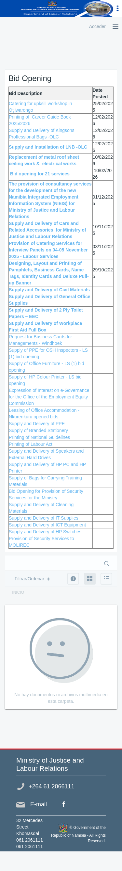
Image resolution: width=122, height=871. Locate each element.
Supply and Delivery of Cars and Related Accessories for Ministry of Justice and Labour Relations (47, 230)
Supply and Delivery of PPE (37, 423)
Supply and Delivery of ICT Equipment (47, 524)
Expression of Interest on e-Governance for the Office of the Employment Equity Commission (49, 397)
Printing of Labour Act (30, 444)
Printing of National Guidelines (39, 437)
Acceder (97, 26)
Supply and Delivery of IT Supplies (43, 518)
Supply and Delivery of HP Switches (45, 531)
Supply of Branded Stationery (38, 430)
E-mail (38, 804)
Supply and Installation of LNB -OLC (48, 147)
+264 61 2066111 (52, 786)
